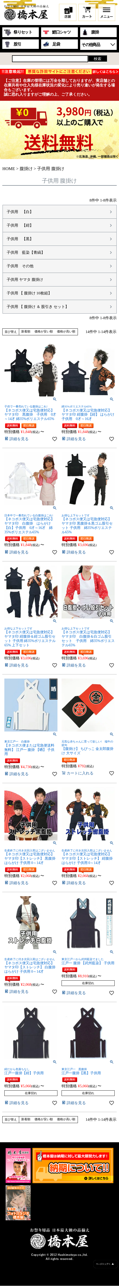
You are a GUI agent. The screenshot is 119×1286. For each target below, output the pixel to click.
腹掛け (26, 168)
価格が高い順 (66, 331)
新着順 (25, 331)
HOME (8, 168)
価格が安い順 (43, 331)
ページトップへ (105, 1264)
